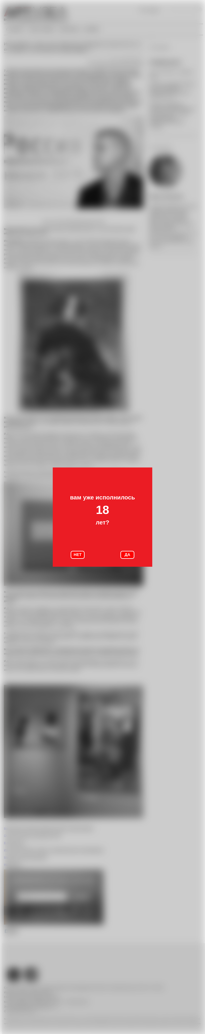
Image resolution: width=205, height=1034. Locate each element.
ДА (127, 554)
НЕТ (78, 554)
